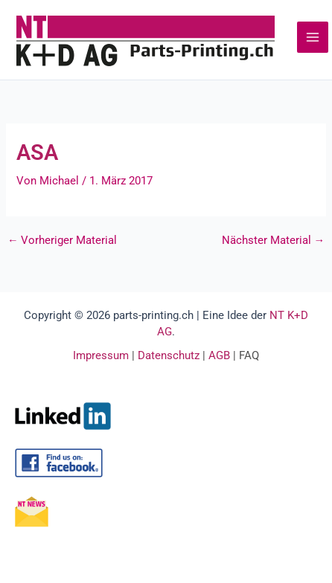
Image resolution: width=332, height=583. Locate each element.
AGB (219, 355)
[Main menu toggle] (312, 37)
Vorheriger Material (62, 240)
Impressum (101, 355)
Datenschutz (168, 355)
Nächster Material (273, 240)
